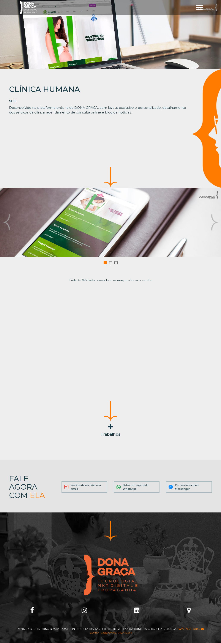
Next (215, 222)
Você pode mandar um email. (86, 487)
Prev (6, 222)
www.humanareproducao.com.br (124, 280)
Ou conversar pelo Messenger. (187, 487)
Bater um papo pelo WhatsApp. (135, 487)
